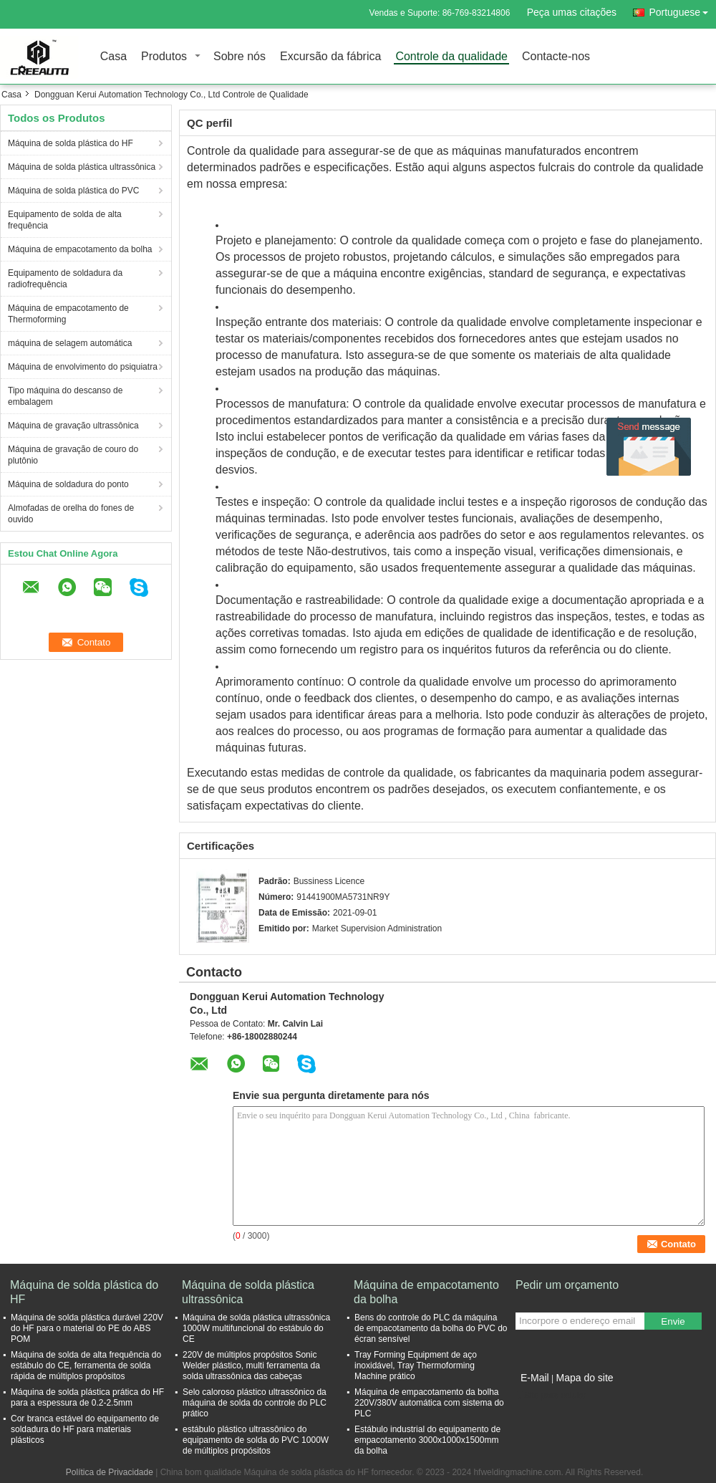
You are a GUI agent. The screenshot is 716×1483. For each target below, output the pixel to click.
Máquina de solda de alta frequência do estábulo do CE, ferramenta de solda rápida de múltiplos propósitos (86, 1365)
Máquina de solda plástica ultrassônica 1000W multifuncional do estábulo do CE (256, 1328)
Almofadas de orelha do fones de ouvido (71, 513)
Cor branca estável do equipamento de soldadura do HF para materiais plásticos (85, 1429)
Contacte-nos (556, 57)
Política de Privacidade (109, 1472)
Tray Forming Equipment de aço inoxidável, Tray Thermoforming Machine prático (415, 1365)
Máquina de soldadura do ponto (68, 484)
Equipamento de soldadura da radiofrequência (65, 278)
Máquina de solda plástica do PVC (73, 191)
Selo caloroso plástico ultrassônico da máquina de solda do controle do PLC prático (254, 1403)
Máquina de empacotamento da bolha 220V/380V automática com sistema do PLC (429, 1403)
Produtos (164, 57)
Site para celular (551, 1396)
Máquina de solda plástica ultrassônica (81, 167)
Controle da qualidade (451, 57)
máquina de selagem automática (70, 343)
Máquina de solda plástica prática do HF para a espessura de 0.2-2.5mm (87, 1397)
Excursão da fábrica (330, 57)
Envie (672, 1321)
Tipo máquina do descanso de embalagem (65, 396)
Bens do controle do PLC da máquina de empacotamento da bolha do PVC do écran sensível (430, 1328)
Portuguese (682, 9)
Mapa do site (584, 1377)
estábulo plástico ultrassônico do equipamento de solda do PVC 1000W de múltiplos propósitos (256, 1440)
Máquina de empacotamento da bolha (80, 249)
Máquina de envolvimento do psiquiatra (83, 367)
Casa (113, 57)
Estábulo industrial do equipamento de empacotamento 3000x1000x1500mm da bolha (427, 1440)
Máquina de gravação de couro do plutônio (73, 455)
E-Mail (535, 1377)
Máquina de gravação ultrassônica (73, 426)
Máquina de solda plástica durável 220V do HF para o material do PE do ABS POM (87, 1328)
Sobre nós (239, 57)
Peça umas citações (571, 12)
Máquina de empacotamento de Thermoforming (68, 314)
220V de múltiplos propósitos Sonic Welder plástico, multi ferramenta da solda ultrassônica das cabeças (251, 1365)
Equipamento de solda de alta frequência (65, 220)
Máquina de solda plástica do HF (70, 143)
